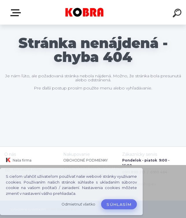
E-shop (17, 12)
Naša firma (17, 160)
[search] (178, 14)
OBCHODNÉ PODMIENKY (85, 160)
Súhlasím (119, 204)
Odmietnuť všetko (78, 204)
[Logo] (84, 12)
